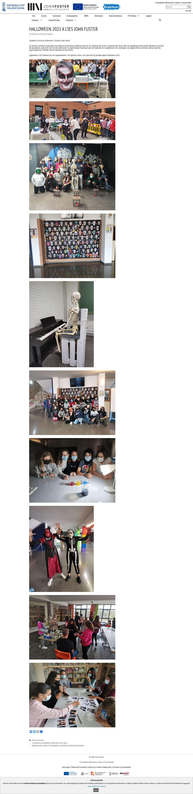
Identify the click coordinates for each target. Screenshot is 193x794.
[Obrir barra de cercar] (160, 20)
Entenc (96, 790)
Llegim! (149, 15)
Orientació (99, 15)
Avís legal (66, 767)
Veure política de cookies (97, 786)
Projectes (73, 20)
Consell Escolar (54, 20)
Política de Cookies (95, 767)
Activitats (35, 740)
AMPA (86, 15)
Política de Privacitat (78, 767)
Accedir (188, 11)
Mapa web (107, 767)
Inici (33, 15)
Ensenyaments (72, 15)
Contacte (116, 767)
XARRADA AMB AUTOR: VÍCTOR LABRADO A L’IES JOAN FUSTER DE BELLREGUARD (58, 745)
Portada (41, 740)
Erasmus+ (38, 20)
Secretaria (57, 15)
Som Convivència (115, 15)
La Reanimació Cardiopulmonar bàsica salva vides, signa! (49, 743)
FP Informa (135, 16)
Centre (44, 15)
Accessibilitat (126, 767)
